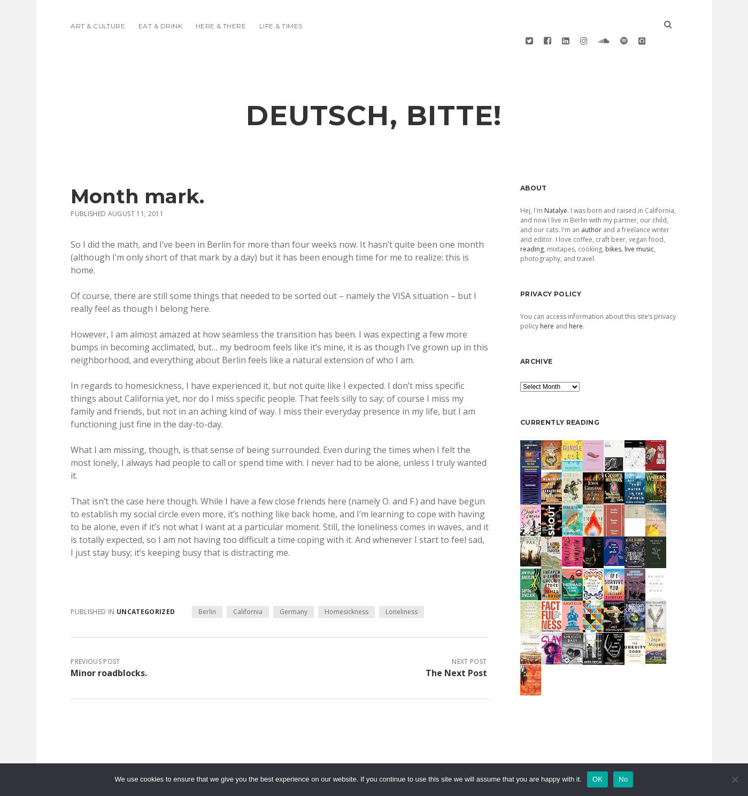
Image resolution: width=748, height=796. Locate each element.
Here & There (221, 26)
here (547, 300)
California (248, 586)
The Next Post (456, 648)
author (591, 204)
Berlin (207, 586)
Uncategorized (146, 586)
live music (639, 223)
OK (597, 779)
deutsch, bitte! (374, 90)
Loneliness (401, 586)
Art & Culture (98, 26)
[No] (734, 779)
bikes (613, 223)
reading (532, 223)
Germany (293, 586)
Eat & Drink (160, 26)
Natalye (555, 185)
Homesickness (346, 586)
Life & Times (281, 26)
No (623, 779)
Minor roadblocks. (109, 648)
